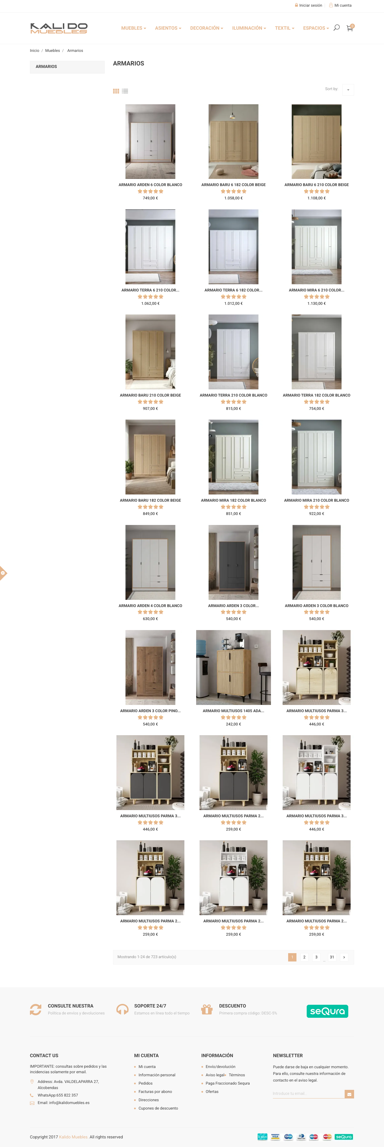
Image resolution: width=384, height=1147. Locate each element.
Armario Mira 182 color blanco (233, 500)
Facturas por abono (155, 1092)
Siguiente (344, 957)
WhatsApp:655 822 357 (58, 1095)
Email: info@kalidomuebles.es (63, 1103)
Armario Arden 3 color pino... (150, 711)
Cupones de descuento (158, 1108)
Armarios (46, 66)
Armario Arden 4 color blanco (150, 606)
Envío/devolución (220, 1067)
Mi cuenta (146, 1056)
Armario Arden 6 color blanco (150, 185)
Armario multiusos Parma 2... (233, 816)
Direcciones (149, 1100)
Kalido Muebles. (74, 1137)
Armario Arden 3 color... (233, 606)
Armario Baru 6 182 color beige (233, 185)
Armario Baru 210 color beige (150, 395)
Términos (237, 1075)
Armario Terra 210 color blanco (233, 395)
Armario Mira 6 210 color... (316, 290)
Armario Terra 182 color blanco (316, 395)
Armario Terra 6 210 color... (150, 290)
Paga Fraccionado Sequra (228, 1083)
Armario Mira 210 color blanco (316, 500)
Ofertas (212, 1092)
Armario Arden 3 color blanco (316, 606)
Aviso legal (215, 1075)
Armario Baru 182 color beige (150, 500)
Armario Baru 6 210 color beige (317, 185)
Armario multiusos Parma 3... (316, 711)
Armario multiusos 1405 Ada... (233, 711)
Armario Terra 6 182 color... (233, 290)
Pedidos (146, 1083)
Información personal (157, 1075)
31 (332, 957)
